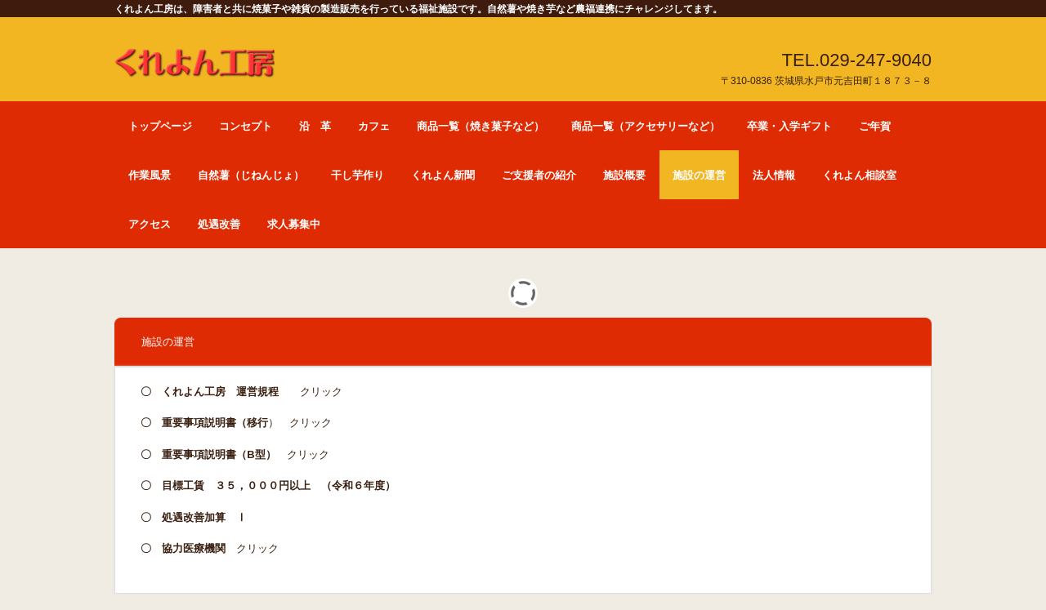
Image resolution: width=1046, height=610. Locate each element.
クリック (310, 391)
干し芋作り (357, 175)
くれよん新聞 (443, 175)
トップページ (160, 126)
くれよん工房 (194, 56)
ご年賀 (875, 126)
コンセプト (245, 126)
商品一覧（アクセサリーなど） (645, 126)
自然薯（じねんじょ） (251, 175)
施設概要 (624, 175)
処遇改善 (219, 224)
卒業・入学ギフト (789, 126)
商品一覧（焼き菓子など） (480, 126)
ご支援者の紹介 (539, 175)
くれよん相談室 (859, 175)
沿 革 (315, 126)
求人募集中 (293, 224)
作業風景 (149, 175)
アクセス (149, 224)
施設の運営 (699, 175)
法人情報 (774, 175)
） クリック (247, 422)
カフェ (374, 126)
